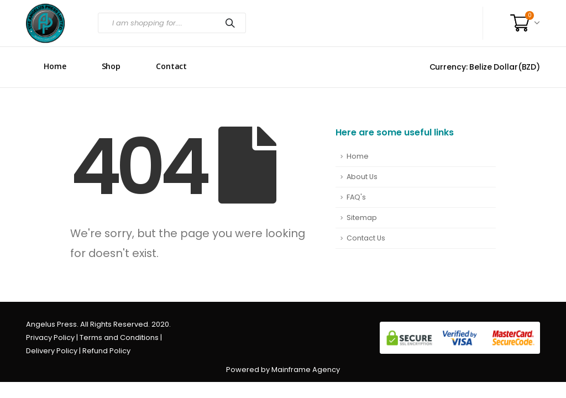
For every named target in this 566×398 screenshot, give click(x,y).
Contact (171, 66)
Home (55, 66)
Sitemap (362, 217)
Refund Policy (106, 350)
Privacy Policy (50, 337)
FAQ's (356, 197)
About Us (362, 176)
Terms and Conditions (119, 337)
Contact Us (366, 238)
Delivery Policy (51, 350)
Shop (111, 66)
